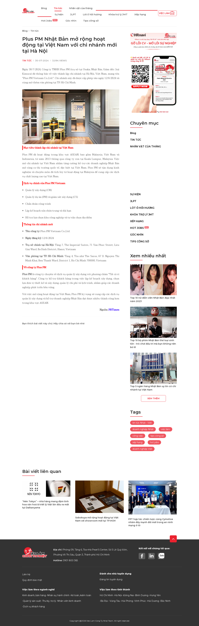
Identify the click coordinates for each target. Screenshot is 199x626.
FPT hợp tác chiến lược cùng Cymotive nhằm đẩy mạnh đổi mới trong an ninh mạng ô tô (150, 522)
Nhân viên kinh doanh (69, 601)
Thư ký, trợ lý (49, 601)
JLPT (73, 14)
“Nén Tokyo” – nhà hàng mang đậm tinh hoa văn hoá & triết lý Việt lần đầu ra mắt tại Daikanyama (45, 504)
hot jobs (154, 442)
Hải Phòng (127, 601)
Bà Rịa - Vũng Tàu (110, 601)
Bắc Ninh (165, 601)
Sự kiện (59, 14)
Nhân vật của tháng (81, 8)
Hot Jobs (49, 20)
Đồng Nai (128, 595)
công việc (137, 435)
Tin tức (58, 8)
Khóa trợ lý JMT (118, 14)
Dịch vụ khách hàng (34, 606)
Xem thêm (153, 398)
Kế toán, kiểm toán (81, 595)
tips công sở (157, 435)
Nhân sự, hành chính (58, 595)
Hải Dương (153, 601)
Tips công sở (91, 20)
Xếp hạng (140, 14)
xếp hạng (137, 442)
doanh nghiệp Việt (142, 448)
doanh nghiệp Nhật (142, 429)
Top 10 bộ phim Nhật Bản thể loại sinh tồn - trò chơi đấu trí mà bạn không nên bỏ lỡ (153, 344)
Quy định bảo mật (32, 580)
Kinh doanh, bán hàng (34, 595)
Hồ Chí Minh (106, 595)
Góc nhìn (71, 20)
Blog (44, 8)
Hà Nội (118, 595)
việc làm (165, 429)
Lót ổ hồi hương (92, 14)
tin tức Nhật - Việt (142, 422)
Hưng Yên (155, 595)
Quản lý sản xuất (32, 601)
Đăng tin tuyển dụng (111, 579)
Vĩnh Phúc (140, 601)
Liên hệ (26, 574)
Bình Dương (141, 595)
